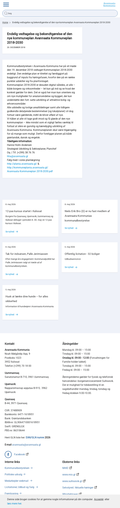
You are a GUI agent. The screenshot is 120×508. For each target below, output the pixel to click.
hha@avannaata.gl (17, 156)
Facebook (19, 454)
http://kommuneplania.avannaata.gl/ (27, 167)
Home (5, 22)
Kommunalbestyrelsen (17, 468)
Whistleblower (70, 494)
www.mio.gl (68, 474)
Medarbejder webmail (17, 480)
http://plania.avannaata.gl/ (22, 163)
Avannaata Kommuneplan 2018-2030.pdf (30, 171)
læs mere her (14, 503)
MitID (65, 468)
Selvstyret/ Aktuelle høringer (77, 487)
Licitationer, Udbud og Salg (20, 487)
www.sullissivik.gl (72, 481)
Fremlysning (11, 493)
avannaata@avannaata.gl (26, 444)
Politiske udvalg (13, 474)
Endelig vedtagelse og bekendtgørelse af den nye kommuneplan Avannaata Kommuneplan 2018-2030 (61, 22)
